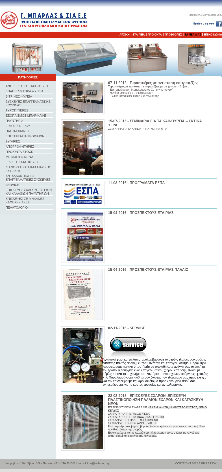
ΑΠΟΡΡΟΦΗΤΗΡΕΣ (20, 146)
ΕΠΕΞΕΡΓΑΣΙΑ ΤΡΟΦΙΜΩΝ (25, 136)
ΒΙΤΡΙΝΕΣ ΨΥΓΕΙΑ (19, 96)
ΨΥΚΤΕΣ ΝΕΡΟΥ (18, 126)
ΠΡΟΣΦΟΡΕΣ (173, 34)
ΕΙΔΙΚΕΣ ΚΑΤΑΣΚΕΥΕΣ (22, 162)
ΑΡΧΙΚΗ (125, 34)
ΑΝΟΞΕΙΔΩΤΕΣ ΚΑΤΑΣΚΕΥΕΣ (27, 86)
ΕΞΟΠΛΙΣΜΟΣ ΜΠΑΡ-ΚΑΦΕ (26, 115)
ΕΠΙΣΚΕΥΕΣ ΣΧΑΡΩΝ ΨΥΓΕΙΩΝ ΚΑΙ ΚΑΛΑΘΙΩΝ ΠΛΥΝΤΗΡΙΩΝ (29, 191)
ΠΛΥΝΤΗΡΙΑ (14, 120)
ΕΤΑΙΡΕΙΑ (139, 34)
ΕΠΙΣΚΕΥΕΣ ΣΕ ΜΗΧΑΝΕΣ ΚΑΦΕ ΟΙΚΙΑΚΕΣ (25, 200)
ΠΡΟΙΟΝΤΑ (155, 34)
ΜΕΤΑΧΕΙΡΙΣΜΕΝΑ (19, 157)
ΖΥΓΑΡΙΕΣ (13, 141)
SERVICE (12, 185)
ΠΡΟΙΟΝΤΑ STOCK (19, 152)
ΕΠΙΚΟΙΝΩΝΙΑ (213, 34)
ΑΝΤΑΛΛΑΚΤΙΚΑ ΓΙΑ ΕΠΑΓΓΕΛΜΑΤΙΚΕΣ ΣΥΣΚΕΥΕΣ (28, 177)
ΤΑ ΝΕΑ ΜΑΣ (193, 34)
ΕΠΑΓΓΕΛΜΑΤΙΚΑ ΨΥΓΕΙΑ (24, 91)
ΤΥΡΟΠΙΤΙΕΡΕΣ (17, 110)
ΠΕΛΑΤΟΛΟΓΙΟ (17, 207)
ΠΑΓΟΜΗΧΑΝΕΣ (18, 131)
